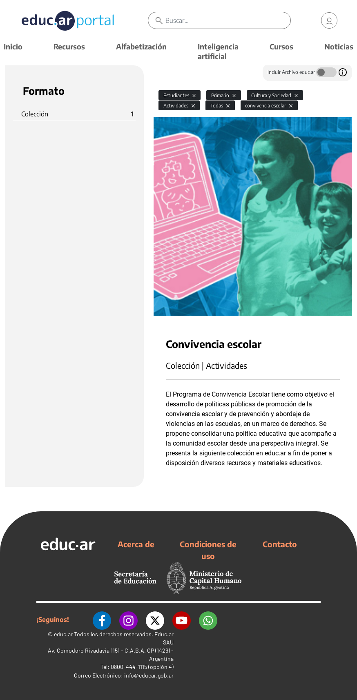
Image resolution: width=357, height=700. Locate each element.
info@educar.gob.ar (149, 675)
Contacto (280, 544)
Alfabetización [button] (141, 46)
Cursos (281, 46)
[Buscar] (227, 20)
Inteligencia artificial (218, 51)
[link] (329, 20)
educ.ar (63, 634)
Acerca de (136, 544)
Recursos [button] (69, 46)
